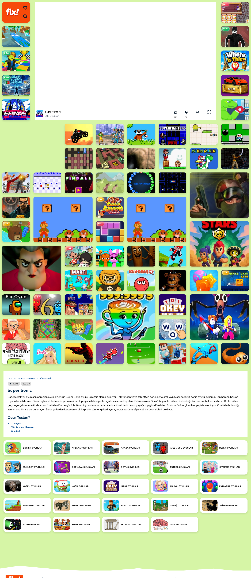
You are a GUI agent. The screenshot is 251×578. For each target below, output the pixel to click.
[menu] (25, 8)
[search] (25, 16)
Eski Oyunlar (52, 116)
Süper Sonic (46, 378)
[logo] (12, 12)
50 (186, 117)
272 (175, 117)
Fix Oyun (12, 378)
